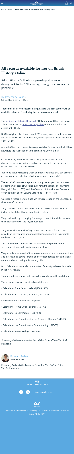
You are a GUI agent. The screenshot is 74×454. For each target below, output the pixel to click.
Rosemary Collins (19, 356)
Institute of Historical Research (21, 121)
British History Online (33, 124)
